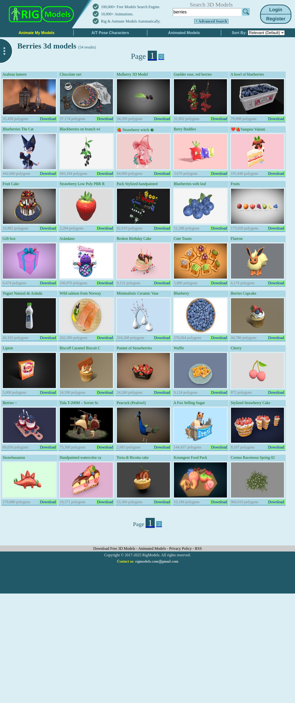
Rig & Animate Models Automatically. (130, 21)
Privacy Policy (181, 548)
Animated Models (152, 548)
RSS (198, 548)
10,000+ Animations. (117, 14)
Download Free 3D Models (114, 548)
